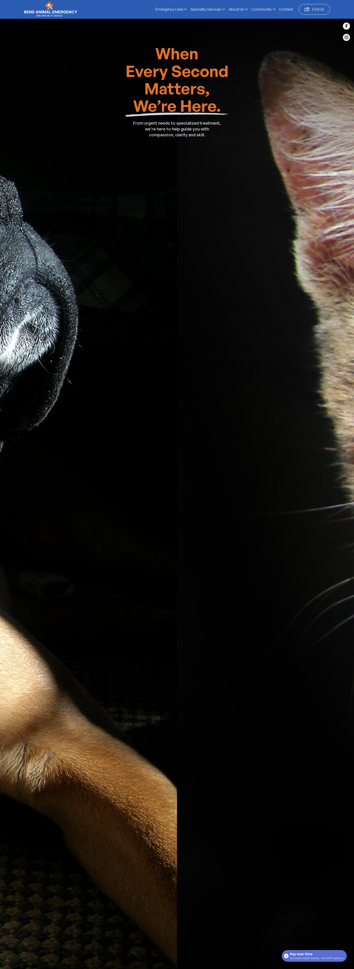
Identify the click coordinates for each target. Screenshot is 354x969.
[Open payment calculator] (314, 956)
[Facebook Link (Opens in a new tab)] (346, 26)
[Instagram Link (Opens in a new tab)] (346, 37)
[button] (171, 9)
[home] (50, 9)
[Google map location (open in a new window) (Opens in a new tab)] (314, 9)
